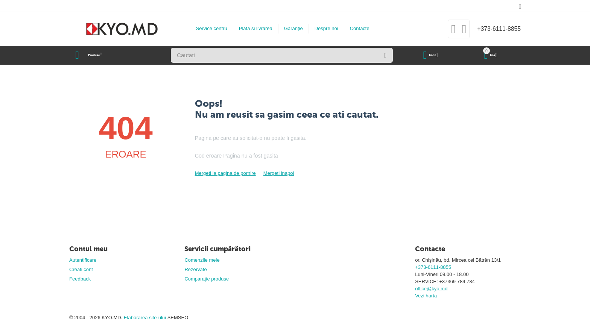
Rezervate (195, 269)
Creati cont (81, 269)
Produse (101, 55)
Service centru (208, 28)
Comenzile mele (201, 260)
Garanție (290, 28)
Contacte (356, 28)
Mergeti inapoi (278, 173)
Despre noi (323, 28)
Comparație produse (206, 279)
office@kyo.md (431, 288)
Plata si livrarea (252, 28)
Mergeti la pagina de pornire (225, 173)
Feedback (80, 279)
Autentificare (82, 260)
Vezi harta (426, 296)
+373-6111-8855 (496, 29)
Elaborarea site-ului (145, 317)
